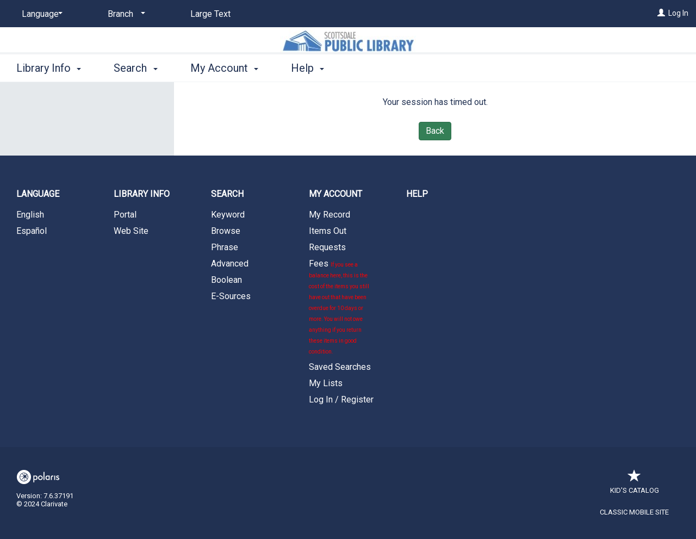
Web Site (131, 231)
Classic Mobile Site (634, 512)
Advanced (229, 263)
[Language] (40, 14)
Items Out (327, 231)
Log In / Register (341, 399)
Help (417, 194)
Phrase (224, 247)
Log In (678, 13)
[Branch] (124, 14)
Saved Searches (340, 367)
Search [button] (135, 68)
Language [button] (37, 194)
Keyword (228, 214)
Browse (225, 231)
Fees (339, 306)
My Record (329, 214)
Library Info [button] (48, 68)
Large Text (210, 14)
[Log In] (661, 13)
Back (435, 131)
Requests (327, 247)
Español (31, 231)
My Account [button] (224, 68)
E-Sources (231, 296)
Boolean (226, 280)
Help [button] (307, 68)
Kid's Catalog (634, 484)
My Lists (326, 383)
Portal (125, 214)
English (30, 214)
